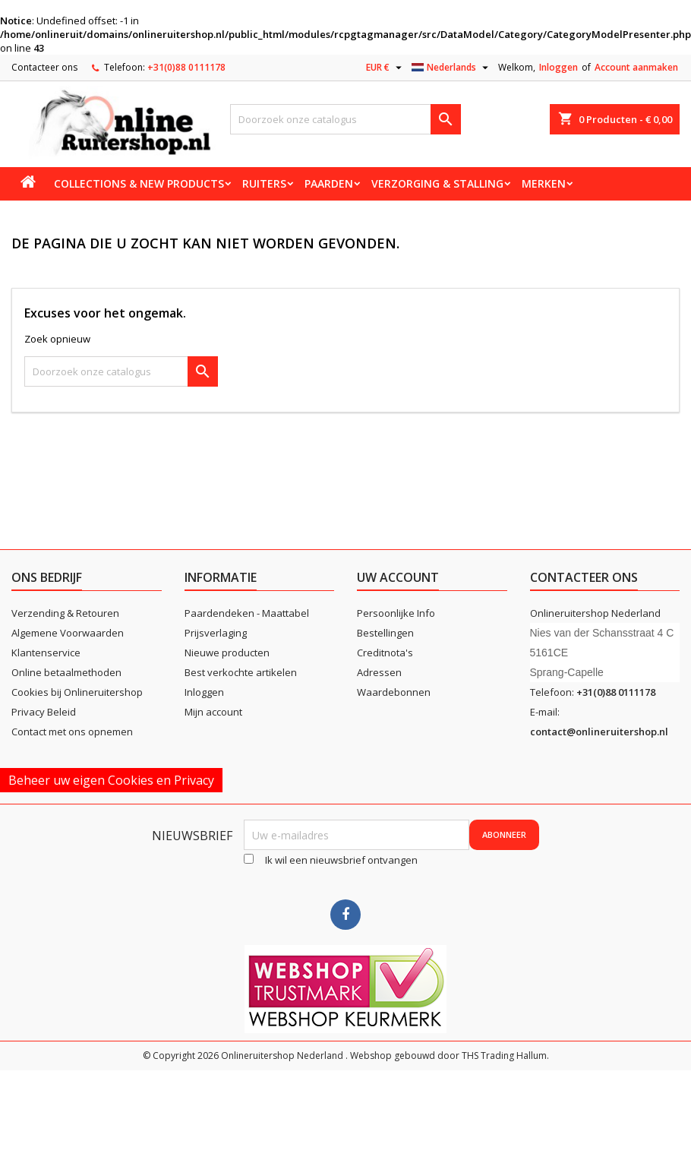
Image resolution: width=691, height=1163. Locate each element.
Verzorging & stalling (437, 183)
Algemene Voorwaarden (67, 633)
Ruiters (264, 183)
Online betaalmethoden (66, 672)
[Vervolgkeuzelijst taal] (452, 68)
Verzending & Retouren (65, 613)
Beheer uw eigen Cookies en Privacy (111, 780)
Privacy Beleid (43, 712)
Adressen (379, 672)
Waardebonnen (394, 692)
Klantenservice (45, 652)
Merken (544, 183)
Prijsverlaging (216, 633)
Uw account (398, 577)
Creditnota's (385, 652)
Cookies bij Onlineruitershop (77, 692)
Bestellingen (385, 633)
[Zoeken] (345, 119)
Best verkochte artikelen (241, 672)
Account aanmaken (636, 67)
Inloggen (558, 67)
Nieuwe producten (227, 652)
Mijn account (213, 712)
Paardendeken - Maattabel (247, 613)
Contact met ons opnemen (72, 731)
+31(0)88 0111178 (186, 67)
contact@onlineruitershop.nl (599, 731)
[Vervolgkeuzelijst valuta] (385, 68)
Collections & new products (139, 183)
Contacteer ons (44, 67)
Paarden (328, 183)
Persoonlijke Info (396, 613)
